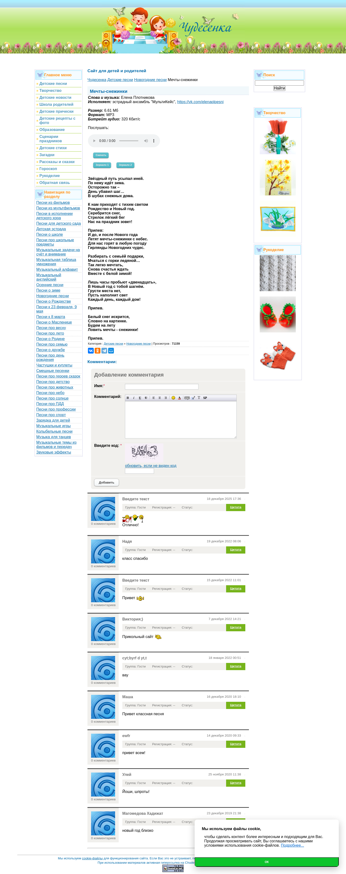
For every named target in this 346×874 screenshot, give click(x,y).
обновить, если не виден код (150, 466)
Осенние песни (49, 285)
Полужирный (128, 398)
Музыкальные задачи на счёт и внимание (58, 252)
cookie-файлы (92, 858)
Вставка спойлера (205, 398)
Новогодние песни (52, 296)
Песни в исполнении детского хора (54, 216)
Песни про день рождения (50, 357)
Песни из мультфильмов (58, 208)
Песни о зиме (48, 290)
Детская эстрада (51, 229)
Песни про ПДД (50, 404)
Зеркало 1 (102, 164)
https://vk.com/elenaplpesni (200, 102)
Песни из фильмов (53, 203)
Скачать (101, 155)
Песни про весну (51, 328)
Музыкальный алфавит (57, 269)
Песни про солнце (52, 398)
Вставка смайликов (173, 398)
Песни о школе (49, 234)
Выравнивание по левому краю (153, 398)
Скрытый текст (187, 398)
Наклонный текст (134, 398)
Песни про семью (52, 344)
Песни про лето (50, 333)
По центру (159, 398)
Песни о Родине (50, 339)
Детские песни (113, 343)
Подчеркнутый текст (140, 398)
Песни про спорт (51, 415)
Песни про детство (53, 382)
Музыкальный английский (48, 277)
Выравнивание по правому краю (165, 398)
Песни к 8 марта (50, 317)
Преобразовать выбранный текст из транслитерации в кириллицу (199, 398)
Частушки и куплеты (54, 365)
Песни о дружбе (50, 350)
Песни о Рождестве (53, 301)
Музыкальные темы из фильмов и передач (56, 444)
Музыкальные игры (53, 426)
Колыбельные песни (54, 431)
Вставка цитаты (193, 398)
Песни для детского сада (58, 223)
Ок (267, 862)
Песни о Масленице (54, 322)
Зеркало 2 (125, 164)
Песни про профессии (56, 409)
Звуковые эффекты (53, 452)
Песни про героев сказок (58, 376)
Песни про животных (54, 387)
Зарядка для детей (53, 420)
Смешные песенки (52, 371)
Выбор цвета (179, 398)
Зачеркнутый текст (146, 398)
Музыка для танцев (53, 437)
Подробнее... (292, 845)
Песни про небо (50, 393)
